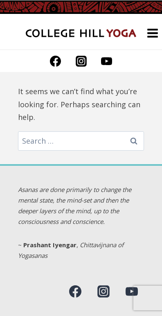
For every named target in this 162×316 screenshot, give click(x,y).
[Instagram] (81, 61)
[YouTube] (106, 61)
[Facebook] (56, 61)
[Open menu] (152, 33)
